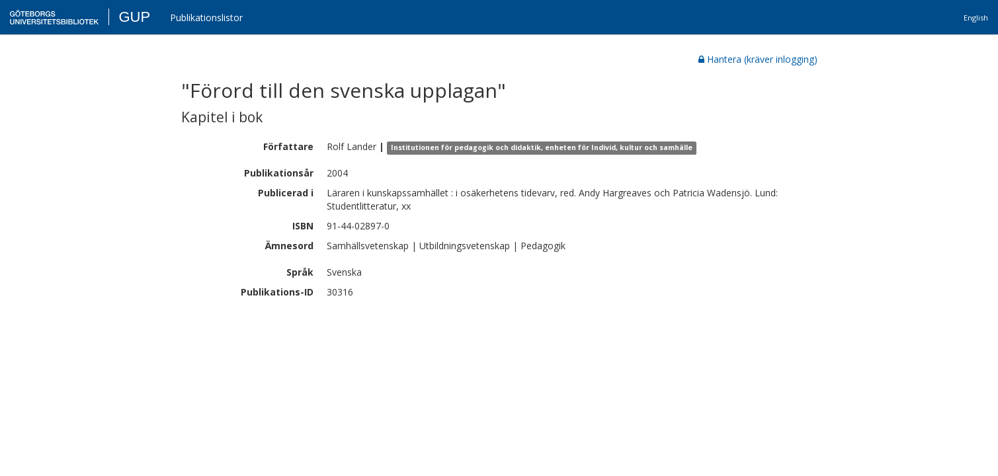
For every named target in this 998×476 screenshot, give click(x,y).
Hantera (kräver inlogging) (757, 59)
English (976, 17)
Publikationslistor (206, 17)
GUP (134, 17)
